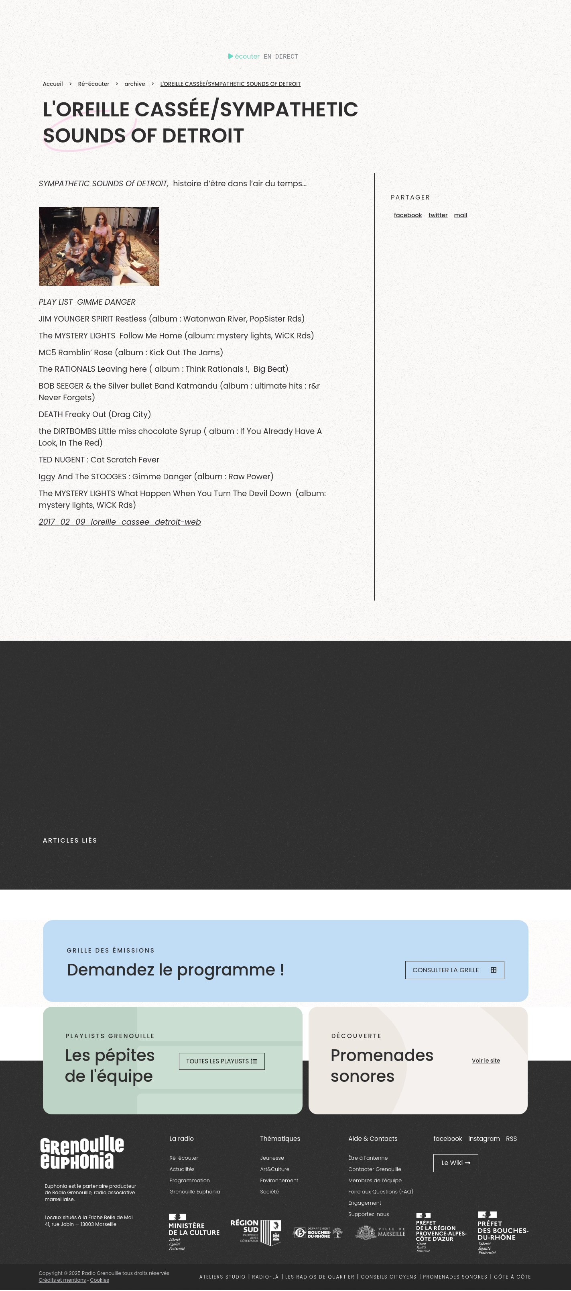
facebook (447, 1139)
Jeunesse (272, 1159)
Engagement (364, 1204)
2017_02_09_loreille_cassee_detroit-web (120, 522)
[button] (408, 215)
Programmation (190, 1181)
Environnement (279, 1181)
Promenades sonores (455, 1278)
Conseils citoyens (389, 1278)
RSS (511, 1139)
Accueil (53, 84)
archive (134, 84)
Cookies (99, 1281)
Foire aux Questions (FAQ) (380, 1192)
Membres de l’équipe (375, 1181)
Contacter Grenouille (374, 1170)
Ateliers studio (222, 1278)
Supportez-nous (368, 1215)
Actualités (182, 1170)
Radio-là (265, 1278)
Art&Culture (275, 1170)
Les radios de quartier (320, 1278)
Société (269, 1192)
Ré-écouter (94, 84)
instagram (484, 1139)
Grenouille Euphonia (195, 1192)
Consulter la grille (450, 970)
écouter (244, 56)
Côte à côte (512, 1278)
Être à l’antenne (368, 1159)
